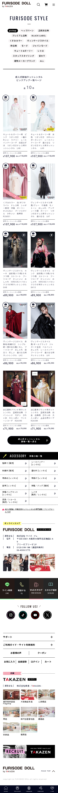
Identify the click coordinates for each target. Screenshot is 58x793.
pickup (13, 30)
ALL (42, 61)
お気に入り (9, 662)
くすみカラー (16, 41)
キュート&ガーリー (23, 51)
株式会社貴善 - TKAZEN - (29, 686)
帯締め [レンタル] (10, 478)
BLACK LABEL (39, 36)
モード (24, 46)
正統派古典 (43, 30)
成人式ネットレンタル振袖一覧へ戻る (29, 440)
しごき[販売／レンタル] (38, 493)
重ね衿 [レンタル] (39, 471)
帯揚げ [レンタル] (39, 478)
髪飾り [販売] (8, 463)
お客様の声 (16, 653)
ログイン (35, 662)
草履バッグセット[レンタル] (10, 493)
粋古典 (14, 46)
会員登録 (22, 662)
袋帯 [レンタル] (9, 486)
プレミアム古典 (19, 36)
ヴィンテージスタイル (37, 41)
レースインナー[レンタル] (38, 463)
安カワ (42, 56)
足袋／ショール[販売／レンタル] (9, 501)
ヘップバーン (27, 30)
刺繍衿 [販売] (8, 471)
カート (48, 662)
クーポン (42, 653)
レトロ (40, 51)
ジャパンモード (40, 46)
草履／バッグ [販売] (40, 486)
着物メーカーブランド (24, 61)
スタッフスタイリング (23, 56)
